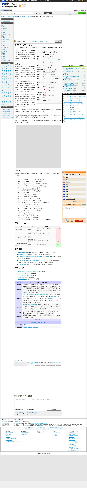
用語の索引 (34, 41)
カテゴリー (46, 41)
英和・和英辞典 (19, 0)
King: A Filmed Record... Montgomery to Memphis (35, 294)
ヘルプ (84, 0)
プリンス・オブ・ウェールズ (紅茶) (73, 100)
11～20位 (71, 174)
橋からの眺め (40, 286)
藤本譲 (41, 208)
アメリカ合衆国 (50, 95)
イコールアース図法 (70, 199)
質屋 (27, 288)
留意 (67, 184)
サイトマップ (9, 440)
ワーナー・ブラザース (48, 85)
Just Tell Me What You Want (30, 304)
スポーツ (5, 51)
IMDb (29, 277)
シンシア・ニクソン (28, 217)
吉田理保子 (36, 188)
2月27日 (52, 90)
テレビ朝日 (46, 173)
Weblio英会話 (6, 111)
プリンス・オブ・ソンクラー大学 (72, 111)
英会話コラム (6, 109)
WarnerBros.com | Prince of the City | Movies (29, 271)
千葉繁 (35, 196)
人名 (4, 56)
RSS (49, 453)
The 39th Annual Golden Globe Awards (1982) (31, 260)
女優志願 (39, 284)
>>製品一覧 (43, 365)
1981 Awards (23, 264)
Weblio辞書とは (9, 432)
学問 (4, 41)
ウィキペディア (20, 41)
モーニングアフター (69, 83)
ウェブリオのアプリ (26, 432)
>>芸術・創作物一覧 (50, 365)
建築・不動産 (6, 39)
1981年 (48, 87)
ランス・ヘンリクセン (29, 214)
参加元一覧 (83, 10)
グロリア (47, 313)
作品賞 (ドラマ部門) (32, 233)
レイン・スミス (28, 194)
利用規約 (8, 437)
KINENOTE (34, 275)
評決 (41, 306)
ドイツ (25, 327)
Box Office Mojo (33, 252)
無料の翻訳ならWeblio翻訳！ (24, 5)
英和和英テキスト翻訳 (23, 396)
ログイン (72, 0)
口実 (67, 186)
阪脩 (40, 181)
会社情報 (55, 434)
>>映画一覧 (58, 365)
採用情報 (55, 435)
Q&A (24, 312)
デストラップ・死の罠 (28, 306)
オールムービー (32, 279)
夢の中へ (37, 362)
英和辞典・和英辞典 (73, 435)
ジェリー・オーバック (32, 181)
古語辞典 (40, 0)
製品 (17, 16)
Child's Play (53, 296)
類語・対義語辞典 (10, 0)
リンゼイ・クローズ (28, 188)
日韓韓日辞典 (34, 0)
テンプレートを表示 (57, 102)
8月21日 (52, 87)
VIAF (25, 324)
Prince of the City (24, 252)
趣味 (4, 49)
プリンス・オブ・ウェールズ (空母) (73, 98)
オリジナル (31, 262)
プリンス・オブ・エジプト (71, 105)
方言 (4, 58)
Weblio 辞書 (78, 0)
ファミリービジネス (46, 310)
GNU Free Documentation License (39, 423)
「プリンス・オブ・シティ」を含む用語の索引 (26, 412)
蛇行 (67, 196)
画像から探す (25, 434)
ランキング (40, 41)
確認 (67, 189)
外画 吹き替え (23, 254)
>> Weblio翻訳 (82, 204)
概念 (67, 179)
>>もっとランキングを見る (79, 201)
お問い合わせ (40, 432)
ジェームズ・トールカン (39, 219)
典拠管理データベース (37, 322)
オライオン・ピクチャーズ (49, 82)
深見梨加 (36, 217)
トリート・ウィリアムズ (49, 71)
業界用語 (5, 28)
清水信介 (45, 183)
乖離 (67, 194)
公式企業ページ (57, 432)
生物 (4, 53)
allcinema (33, 273)
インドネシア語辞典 (73, 442)
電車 (4, 32)
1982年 (48, 90)
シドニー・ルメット (48, 56)
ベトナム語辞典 (72, 445)
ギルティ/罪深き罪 (50, 312)
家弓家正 (43, 187)
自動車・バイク (6, 34)
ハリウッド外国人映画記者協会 (51, 260)
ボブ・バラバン (33, 200)
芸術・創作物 (22, 16)
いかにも (68, 182)
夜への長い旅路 (53, 286)
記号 (3, 104)
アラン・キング (68, 88)
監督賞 (29, 237)
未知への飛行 (36, 288)
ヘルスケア (5, 47)
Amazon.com (41, 252)
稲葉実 (38, 198)
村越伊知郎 (45, 202)
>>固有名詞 (37, 365)
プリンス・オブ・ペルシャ (71, 113)
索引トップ (29, 41)
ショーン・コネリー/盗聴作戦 (37, 296)
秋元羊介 (38, 190)
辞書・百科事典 (6, 60)
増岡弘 (34, 194)
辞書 (3, 0)
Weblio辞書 (28, 425)
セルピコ (37, 298)
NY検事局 (25, 313)
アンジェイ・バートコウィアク (51, 76)
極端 (67, 191)
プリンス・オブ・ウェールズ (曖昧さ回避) (74, 96)
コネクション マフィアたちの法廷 (41, 315)
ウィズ (34, 302)
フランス (30, 327)
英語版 (53, 74)
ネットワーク (52, 300)
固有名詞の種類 (11, 16)
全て (2, 25)
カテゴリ (39, 319)
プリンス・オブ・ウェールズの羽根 (73, 102)
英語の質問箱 (6, 113)
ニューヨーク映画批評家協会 (34, 264)
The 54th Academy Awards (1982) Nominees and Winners (34, 256)
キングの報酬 (43, 308)
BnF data (35, 327)
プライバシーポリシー (11, 438)
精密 (67, 177)
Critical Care (36, 313)
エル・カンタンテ (31, 362)
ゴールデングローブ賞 (20, 237)
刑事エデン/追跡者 (35, 312)
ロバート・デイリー (48, 65)
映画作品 (32, 16)
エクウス (25, 302)
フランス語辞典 (72, 441)
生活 (4, 45)
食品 (4, 54)
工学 (4, 37)
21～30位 (77, 174)
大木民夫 (48, 219)
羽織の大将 (52, 362)
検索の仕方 (8, 434)
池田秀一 (42, 179)
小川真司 (41, 185)
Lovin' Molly (48, 298)
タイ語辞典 (71, 444)
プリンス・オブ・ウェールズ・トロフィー (74, 103)
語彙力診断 (6, 115)
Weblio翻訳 (71, 437)
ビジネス (5, 26)
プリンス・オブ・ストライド (71, 109)
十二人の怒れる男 (27, 284)
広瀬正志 (39, 210)
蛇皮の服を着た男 (27, 286)
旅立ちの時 (32, 310)
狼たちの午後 (39, 300)
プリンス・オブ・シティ (24, 273)
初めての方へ (77, 10)
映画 (28, 16)
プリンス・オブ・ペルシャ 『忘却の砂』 (74, 118)
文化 (4, 43)
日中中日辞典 (27, 0)
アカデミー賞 (18, 229)
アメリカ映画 (25, 54)
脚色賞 (29, 229)
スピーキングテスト (8, 117)
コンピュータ (6, 30)
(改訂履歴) (40, 424)
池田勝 (39, 200)
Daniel (49, 306)
